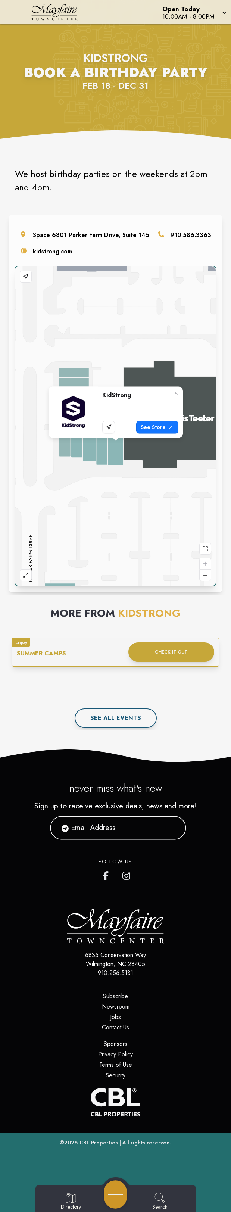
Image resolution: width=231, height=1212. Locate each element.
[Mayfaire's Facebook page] (107, 874)
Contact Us (115, 1027)
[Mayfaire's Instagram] (127, 874)
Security (115, 1075)
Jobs (115, 1017)
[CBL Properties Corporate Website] (115, 1102)
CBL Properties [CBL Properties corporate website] (98, 1142)
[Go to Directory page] (70, 1202)
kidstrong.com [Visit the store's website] (52, 251)
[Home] (59, 12)
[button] (193, 12)
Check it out (171, 652)
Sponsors (115, 1044)
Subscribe (115, 996)
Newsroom (115, 1006)
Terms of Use (115, 1064)
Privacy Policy (115, 1054)
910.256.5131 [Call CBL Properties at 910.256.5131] (115, 973)
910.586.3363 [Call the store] (190, 235)
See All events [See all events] (115, 718)
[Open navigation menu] (115, 1194)
